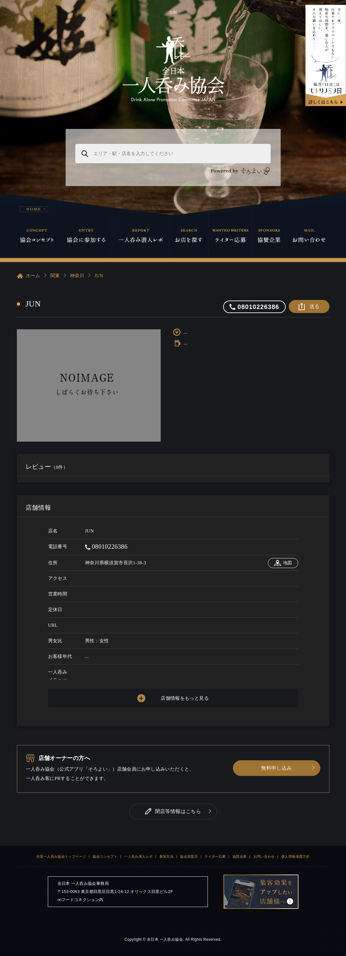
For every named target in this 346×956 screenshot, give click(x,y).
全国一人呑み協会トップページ (61, 856)
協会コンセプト (105, 856)
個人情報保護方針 (295, 856)
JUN (98, 275)
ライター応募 (215, 856)
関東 (55, 275)
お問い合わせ (264, 856)
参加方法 (166, 856)
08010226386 (106, 546)
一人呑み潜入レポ (138, 856)
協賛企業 (240, 856)
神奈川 (77, 275)
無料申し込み (276, 768)
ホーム (28, 276)
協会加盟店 (189, 856)
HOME (34, 209)
